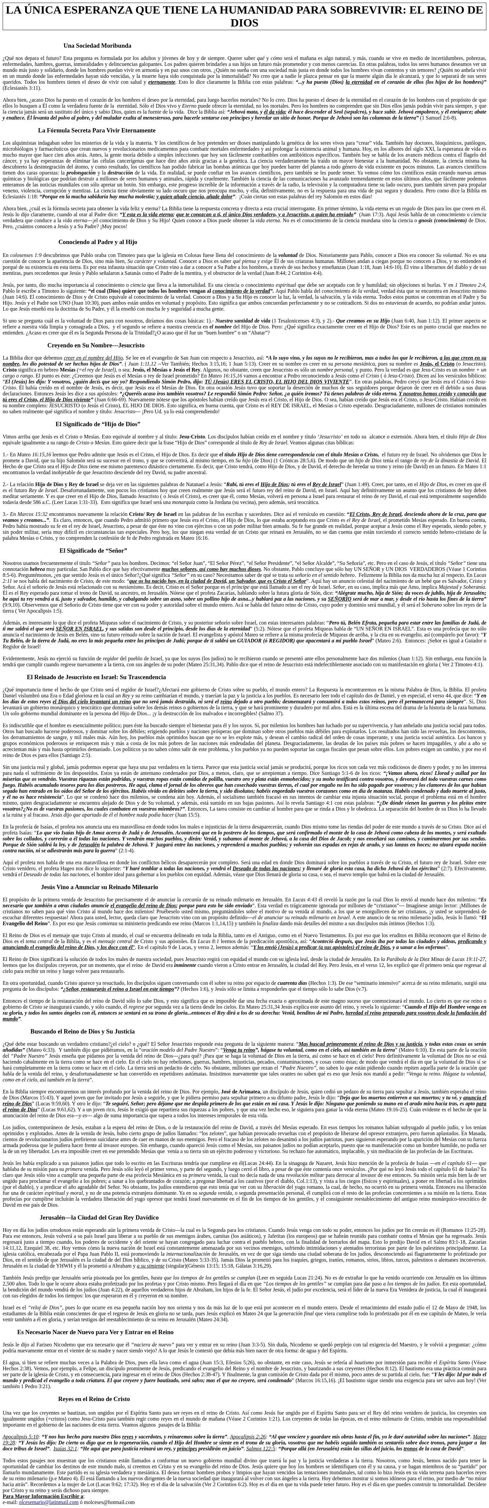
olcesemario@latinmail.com (48, 1502)
